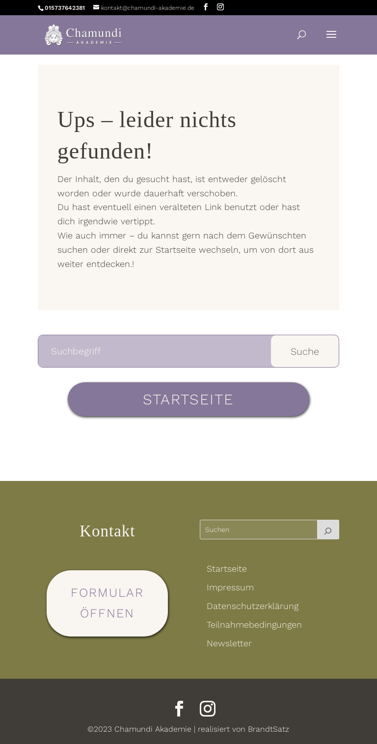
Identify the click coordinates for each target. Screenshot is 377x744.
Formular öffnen (107, 603)
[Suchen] (328, 529)
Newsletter (229, 643)
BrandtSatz (268, 729)
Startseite (188, 399)
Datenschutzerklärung (252, 606)
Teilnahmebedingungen (254, 624)
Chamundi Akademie (152, 729)
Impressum (230, 587)
